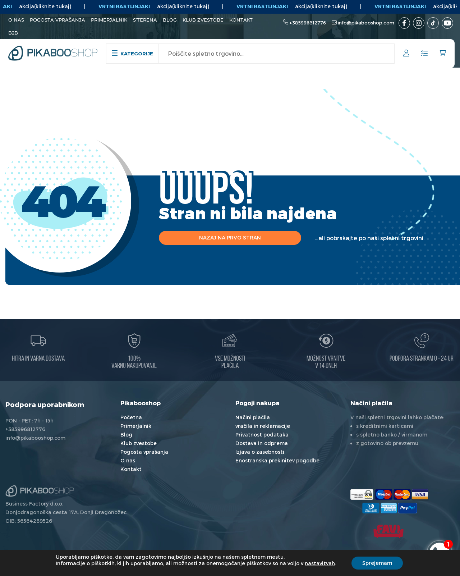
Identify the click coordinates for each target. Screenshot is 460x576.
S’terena (145, 20)
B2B (13, 33)
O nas (16, 20)
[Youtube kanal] (447, 23)
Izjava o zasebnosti (259, 452)
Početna (131, 417)
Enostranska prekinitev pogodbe (277, 460)
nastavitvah (320, 563)
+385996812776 (307, 23)
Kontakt (241, 20)
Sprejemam (377, 563)
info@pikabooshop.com (366, 23)
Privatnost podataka (262, 434)
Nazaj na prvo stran (230, 237)
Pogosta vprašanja (57, 20)
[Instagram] (418, 23)
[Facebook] (404, 23)
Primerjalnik (109, 20)
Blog (170, 20)
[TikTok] (433, 23)
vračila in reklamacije (262, 426)
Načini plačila (252, 417)
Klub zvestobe (203, 20)
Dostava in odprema (261, 443)
